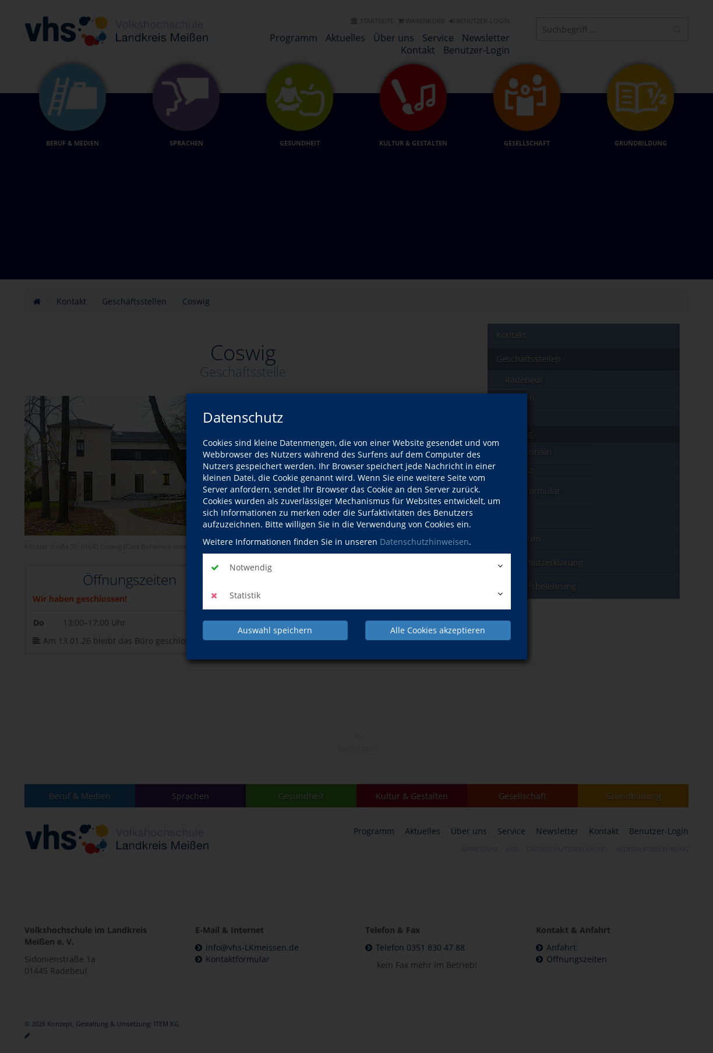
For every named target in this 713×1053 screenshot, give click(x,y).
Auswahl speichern (275, 630)
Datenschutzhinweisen (424, 541)
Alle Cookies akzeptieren (437, 630)
